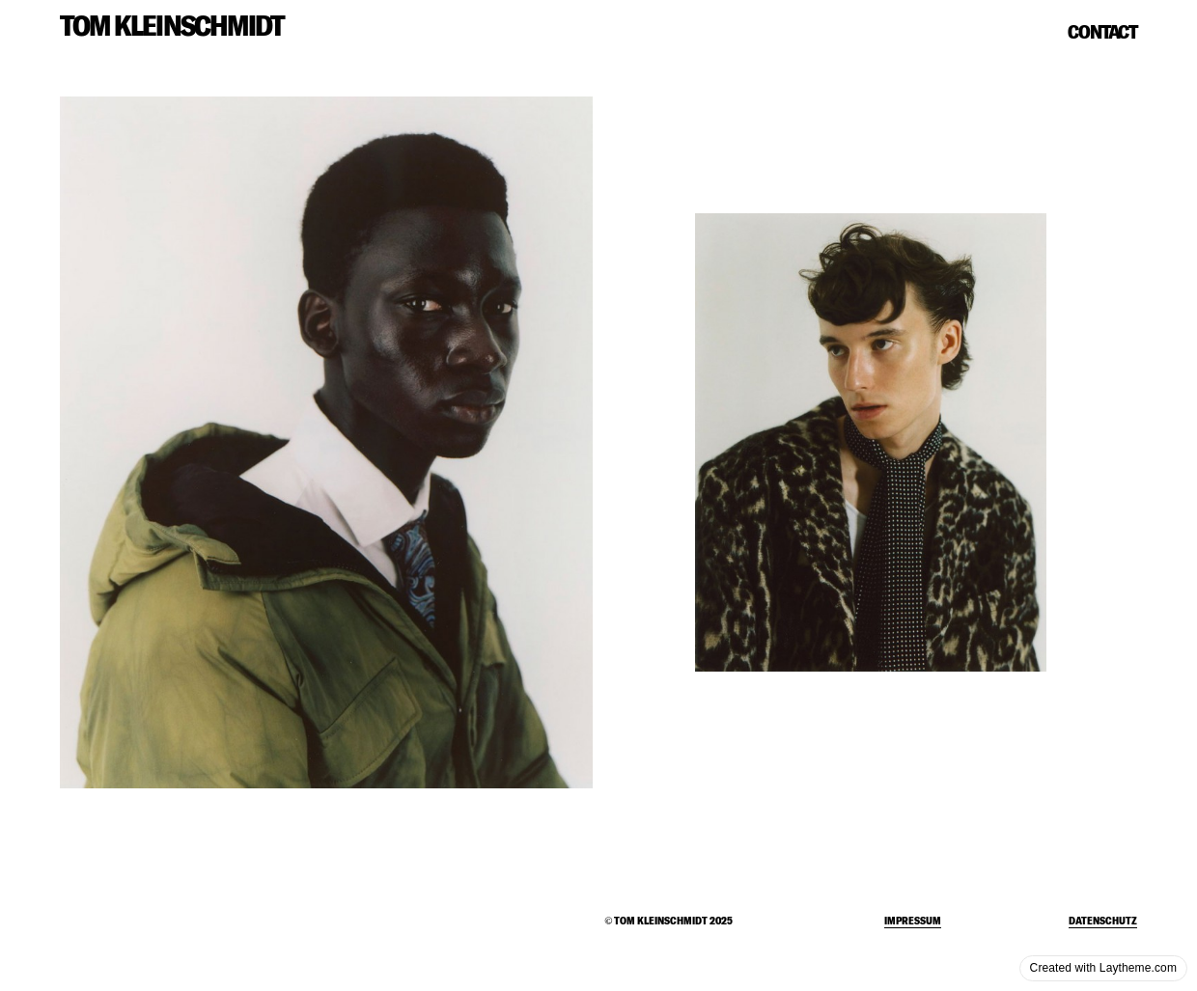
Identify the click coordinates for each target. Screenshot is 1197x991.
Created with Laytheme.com (1103, 968)
